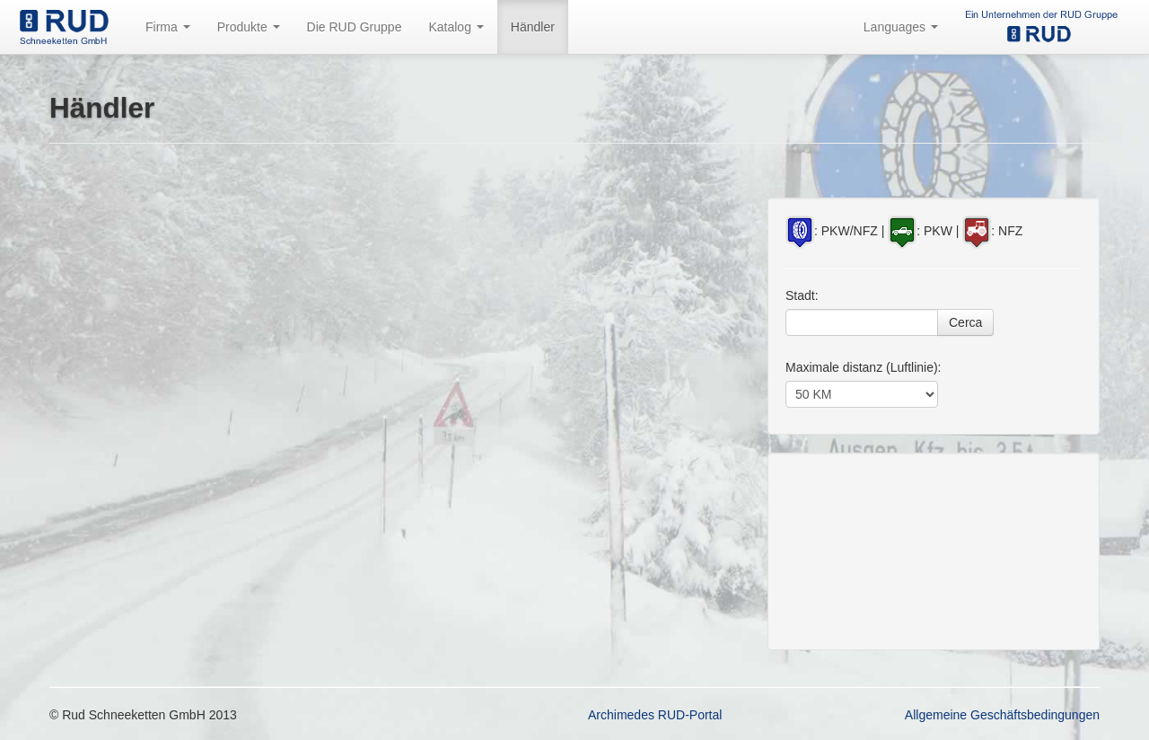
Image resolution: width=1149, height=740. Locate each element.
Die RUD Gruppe (354, 27)
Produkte (248, 27)
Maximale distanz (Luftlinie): (863, 367)
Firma (167, 27)
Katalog (455, 27)
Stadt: (802, 295)
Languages (901, 27)
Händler (533, 27)
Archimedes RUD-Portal (655, 715)
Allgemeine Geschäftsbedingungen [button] (1002, 715)
